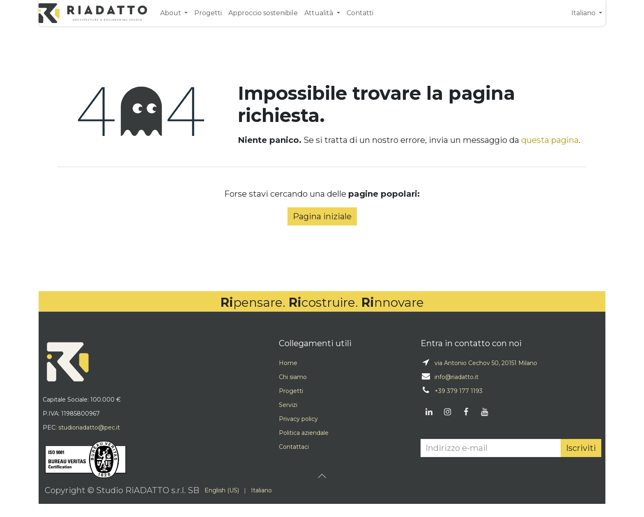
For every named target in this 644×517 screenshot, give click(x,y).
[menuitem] (174, 13)
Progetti (291, 391)
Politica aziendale (304, 433)
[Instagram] (447, 412)
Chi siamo (293, 377)
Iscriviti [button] (581, 448)
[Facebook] (466, 412)
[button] (322, 476)
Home (288, 363)
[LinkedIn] (429, 412)
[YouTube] (484, 412)
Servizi (288, 405)
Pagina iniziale (322, 216)
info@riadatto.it (456, 377)
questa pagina (550, 140)
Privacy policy (298, 419)
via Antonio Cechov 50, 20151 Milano (486, 363)
